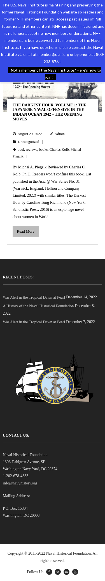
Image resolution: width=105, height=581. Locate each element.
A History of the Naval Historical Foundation (38, 306)
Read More (25, 231)
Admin (60, 134)
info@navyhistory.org (20, 483)
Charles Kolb (59, 149)
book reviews (27, 149)
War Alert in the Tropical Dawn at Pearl (34, 297)
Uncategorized (28, 141)
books (43, 149)
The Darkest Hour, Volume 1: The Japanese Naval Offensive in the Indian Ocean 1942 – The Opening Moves (49, 112)
